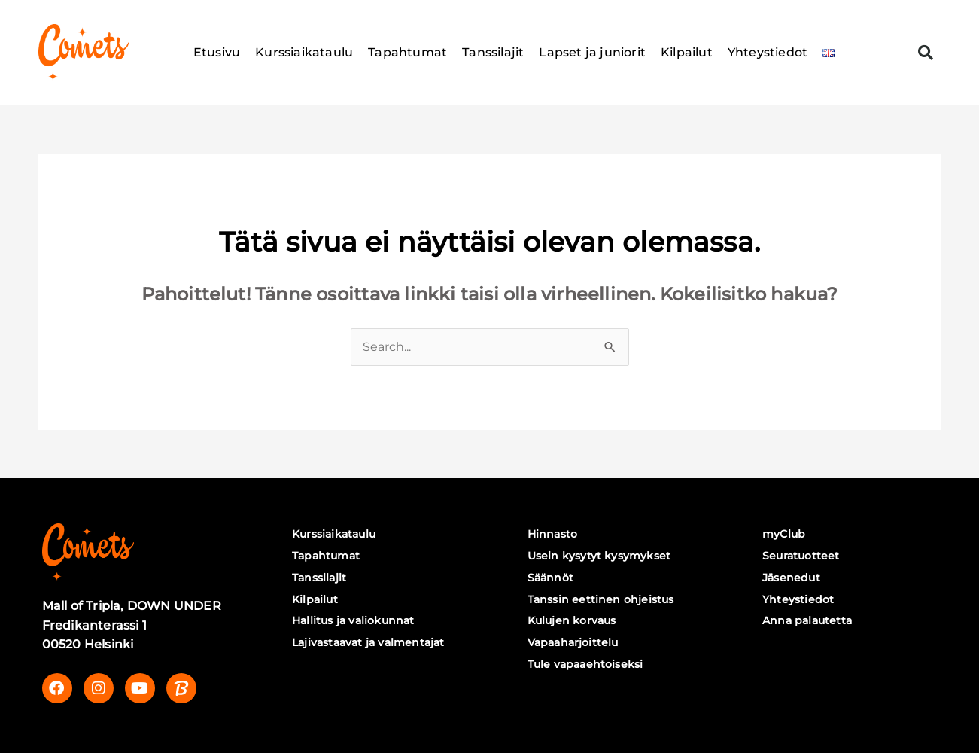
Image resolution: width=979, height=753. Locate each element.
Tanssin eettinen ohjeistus (601, 599)
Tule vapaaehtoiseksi (585, 664)
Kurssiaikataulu (304, 52)
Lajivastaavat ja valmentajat (368, 642)
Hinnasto (553, 534)
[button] (926, 53)
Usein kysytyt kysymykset (599, 555)
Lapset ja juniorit (592, 52)
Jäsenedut (791, 577)
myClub (783, 534)
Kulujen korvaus (572, 620)
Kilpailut (687, 52)
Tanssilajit (493, 52)
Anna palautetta (807, 620)
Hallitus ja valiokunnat (353, 620)
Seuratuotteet (801, 555)
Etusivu (216, 52)
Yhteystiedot (767, 52)
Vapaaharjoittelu (573, 642)
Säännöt (550, 577)
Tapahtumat (407, 52)
